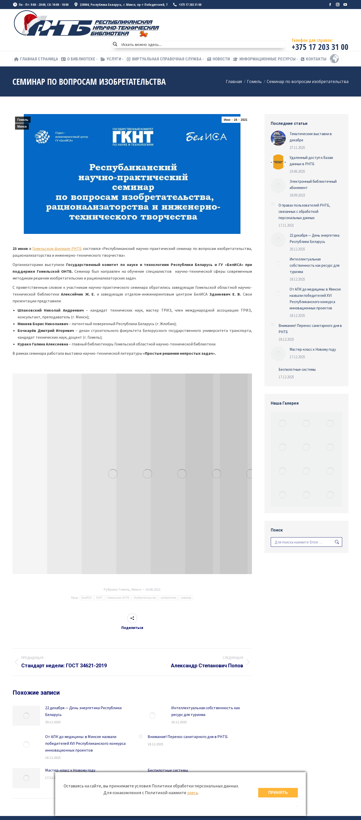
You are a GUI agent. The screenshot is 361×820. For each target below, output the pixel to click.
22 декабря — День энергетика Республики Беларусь (83, 711)
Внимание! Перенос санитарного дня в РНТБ (188, 736)
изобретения (168, 597)
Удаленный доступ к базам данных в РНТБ (311, 160)
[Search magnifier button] (115, 44)
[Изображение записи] (26, 716)
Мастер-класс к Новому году (70, 770)
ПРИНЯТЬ (278, 792)
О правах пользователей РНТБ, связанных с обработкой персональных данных (304, 211)
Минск (22, 126)
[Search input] (202, 44)
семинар (186, 597)
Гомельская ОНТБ (118, 597)
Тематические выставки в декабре (311, 136)
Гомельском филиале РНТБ (57, 248)
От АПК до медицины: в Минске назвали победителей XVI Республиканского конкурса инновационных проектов (85, 743)
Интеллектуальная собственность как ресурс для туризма (205, 711)
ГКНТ (99, 597)
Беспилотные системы (168, 770)
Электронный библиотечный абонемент (313, 184)
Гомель (22, 120)
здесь (192, 792)
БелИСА (86, 597)
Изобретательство (145, 597)
